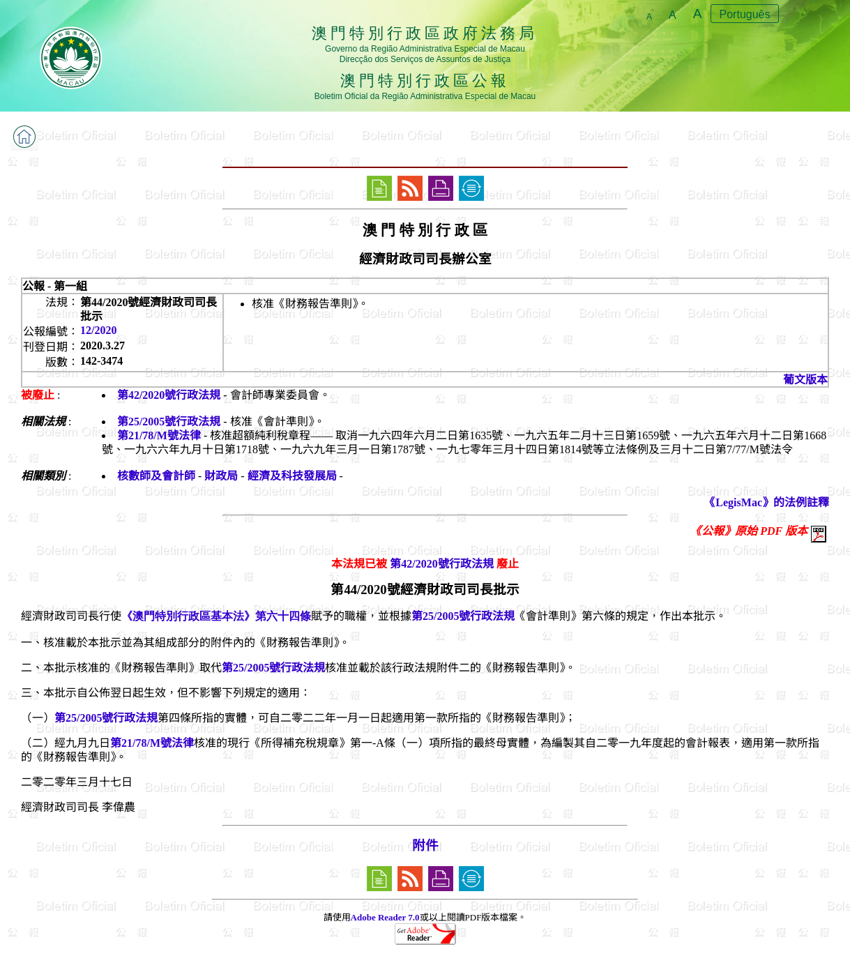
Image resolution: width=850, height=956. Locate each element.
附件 (425, 845)
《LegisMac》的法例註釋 (766, 502)
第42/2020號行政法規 (168, 395)
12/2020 (98, 330)
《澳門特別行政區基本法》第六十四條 (216, 616)
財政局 (221, 476)
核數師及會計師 (156, 476)
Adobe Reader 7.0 (385, 917)
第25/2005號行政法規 (168, 421)
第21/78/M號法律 (159, 435)
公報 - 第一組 (54, 286)
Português (745, 14)
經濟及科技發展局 (292, 476)
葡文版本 (805, 380)
